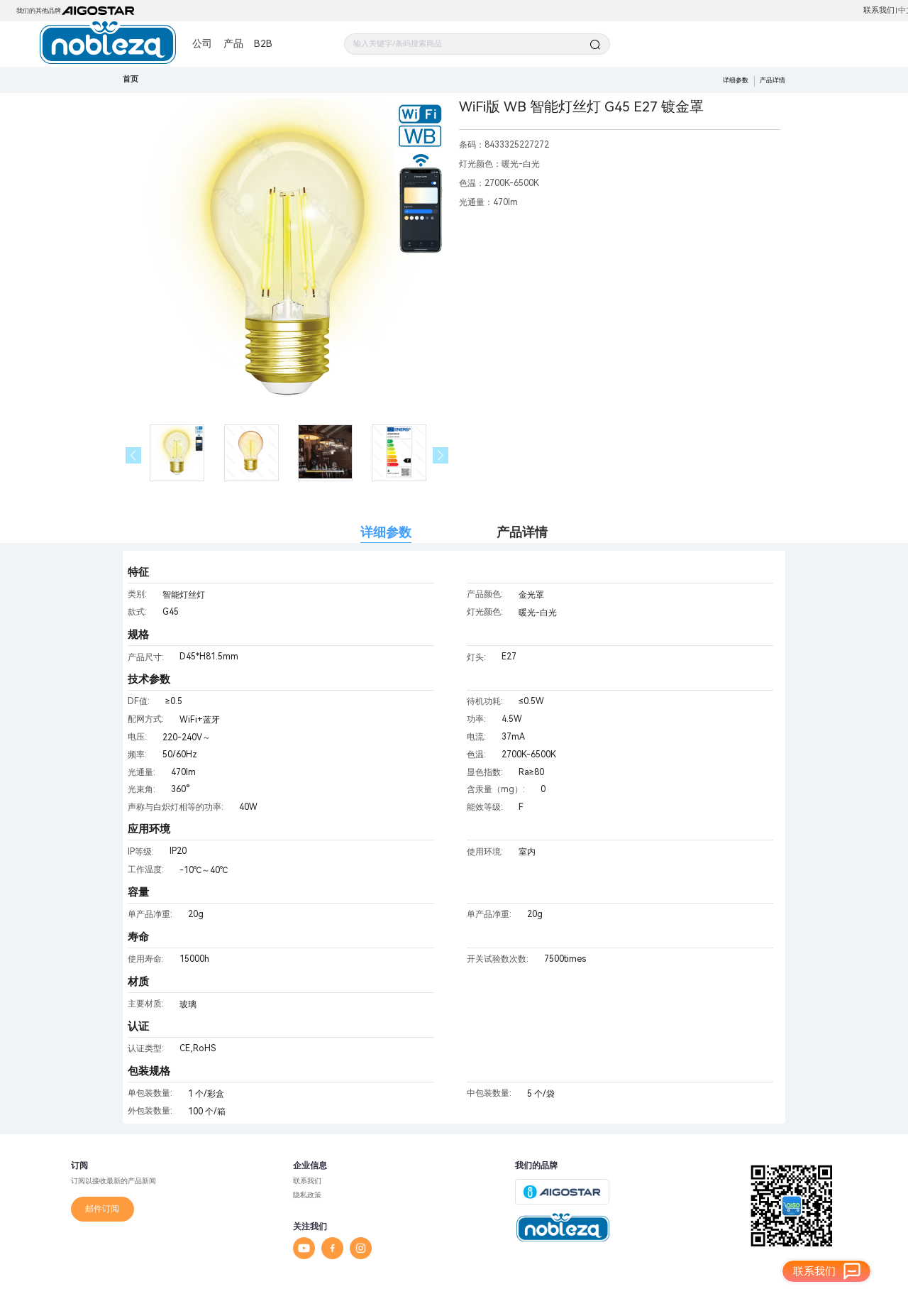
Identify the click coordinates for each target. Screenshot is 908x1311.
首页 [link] (130, 79)
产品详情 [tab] (522, 532)
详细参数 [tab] (385, 532)
